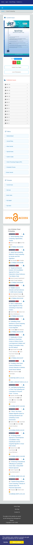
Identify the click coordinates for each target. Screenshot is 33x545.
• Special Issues (9, 151)
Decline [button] (6, 542)
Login (6, 2)
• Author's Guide (9, 156)
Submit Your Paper (16, 67)
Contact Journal (9, 172)
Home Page (17, 506)
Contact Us (17, 512)
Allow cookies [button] (17, 542)
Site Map (17, 509)
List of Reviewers (16, 72)
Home (2, 2)
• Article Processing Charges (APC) (14, 162)
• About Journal (9, 146)
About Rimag (12, 2)
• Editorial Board (9, 136)
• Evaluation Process (10, 167)
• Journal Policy (9, 141)
